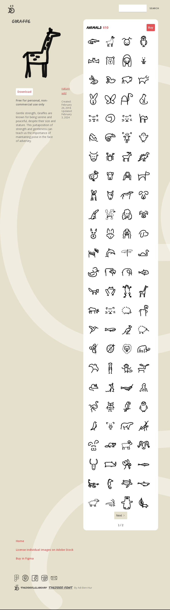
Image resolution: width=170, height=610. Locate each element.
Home (20, 541)
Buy (150, 27)
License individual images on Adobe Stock (44, 550)
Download (24, 92)
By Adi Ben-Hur (83, 587)
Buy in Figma (25, 558)
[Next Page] (120, 515)
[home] (11, 9)
